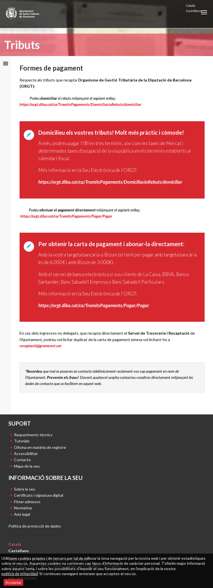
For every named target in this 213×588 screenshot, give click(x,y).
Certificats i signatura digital (38, 495)
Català (190, 5)
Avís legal (22, 514)
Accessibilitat (26, 453)
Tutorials (22, 440)
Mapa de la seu (27, 466)
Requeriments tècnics (33, 434)
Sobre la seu (24, 489)
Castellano (194, 11)
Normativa (23, 507)
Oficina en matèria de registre (40, 447)
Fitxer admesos (27, 501)
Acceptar (13, 582)
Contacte (22, 459)
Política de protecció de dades (34, 526)
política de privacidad (19, 573)
